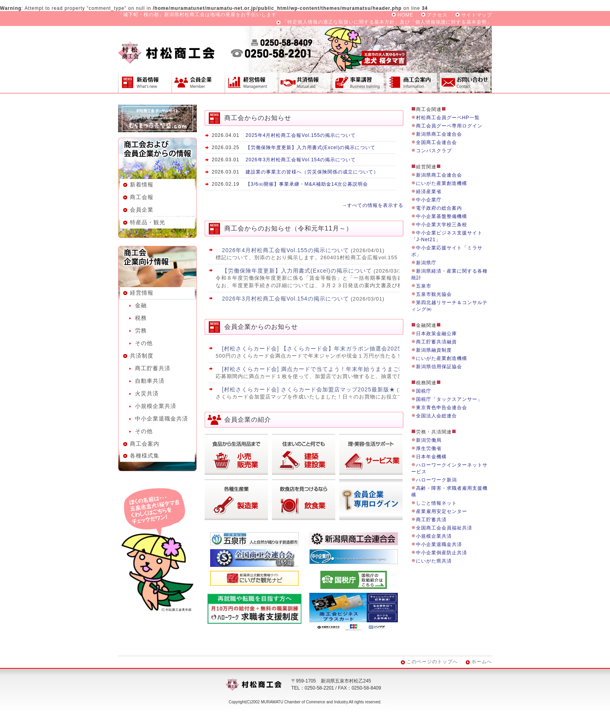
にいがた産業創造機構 (441, 183)
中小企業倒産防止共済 (441, 552)
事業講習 (358, 80)
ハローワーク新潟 (436, 480)
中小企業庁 (429, 200)
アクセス (437, 15)
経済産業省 (429, 191)
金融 (141, 305)
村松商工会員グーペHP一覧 (448, 117)
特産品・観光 (147, 222)
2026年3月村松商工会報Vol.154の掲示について (301, 159)
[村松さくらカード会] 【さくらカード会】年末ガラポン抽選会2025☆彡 (317, 348)
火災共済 (147, 393)
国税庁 (423, 391)
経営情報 (251, 80)
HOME (405, 15)
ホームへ (481, 661)
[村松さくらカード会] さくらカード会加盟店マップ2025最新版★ (308, 389)
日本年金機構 (431, 456)
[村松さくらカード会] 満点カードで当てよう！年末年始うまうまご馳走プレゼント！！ (337, 369)
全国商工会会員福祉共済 (444, 528)
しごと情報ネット (436, 503)
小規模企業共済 (155, 406)
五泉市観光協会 (434, 294)
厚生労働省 (429, 448)
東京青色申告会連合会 (441, 407)
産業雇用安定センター (441, 511)
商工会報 (141, 197)
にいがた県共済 (434, 561)
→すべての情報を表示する (372, 205)
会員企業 (198, 80)
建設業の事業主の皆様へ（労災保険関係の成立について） (312, 172)
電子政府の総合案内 (439, 208)
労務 (141, 330)
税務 (141, 318)
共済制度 (304, 80)
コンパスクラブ (434, 150)
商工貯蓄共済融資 (436, 342)
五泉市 (423, 286)
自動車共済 (150, 381)
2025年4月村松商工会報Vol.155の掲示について (301, 135)
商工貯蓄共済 (152, 368)
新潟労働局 (429, 440)
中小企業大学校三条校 (441, 224)
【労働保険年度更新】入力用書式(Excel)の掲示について (310, 147)
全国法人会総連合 (436, 416)
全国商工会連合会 (436, 142)
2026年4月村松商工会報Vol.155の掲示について (285, 250)
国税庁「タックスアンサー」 (449, 399)
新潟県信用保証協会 (439, 366)
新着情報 (145, 80)
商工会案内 (411, 80)
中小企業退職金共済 (161, 418)
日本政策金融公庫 (436, 333)
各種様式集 (144, 455)
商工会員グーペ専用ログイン (449, 126)
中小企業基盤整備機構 (441, 216)
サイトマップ (476, 15)
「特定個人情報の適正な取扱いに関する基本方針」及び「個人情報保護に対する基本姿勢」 (387, 22)
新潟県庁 (426, 263)
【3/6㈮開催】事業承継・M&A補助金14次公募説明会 (307, 184)
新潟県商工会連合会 (439, 134)
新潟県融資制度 (434, 350)
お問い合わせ (465, 80)
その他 (144, 343)
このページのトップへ (432, 661)
